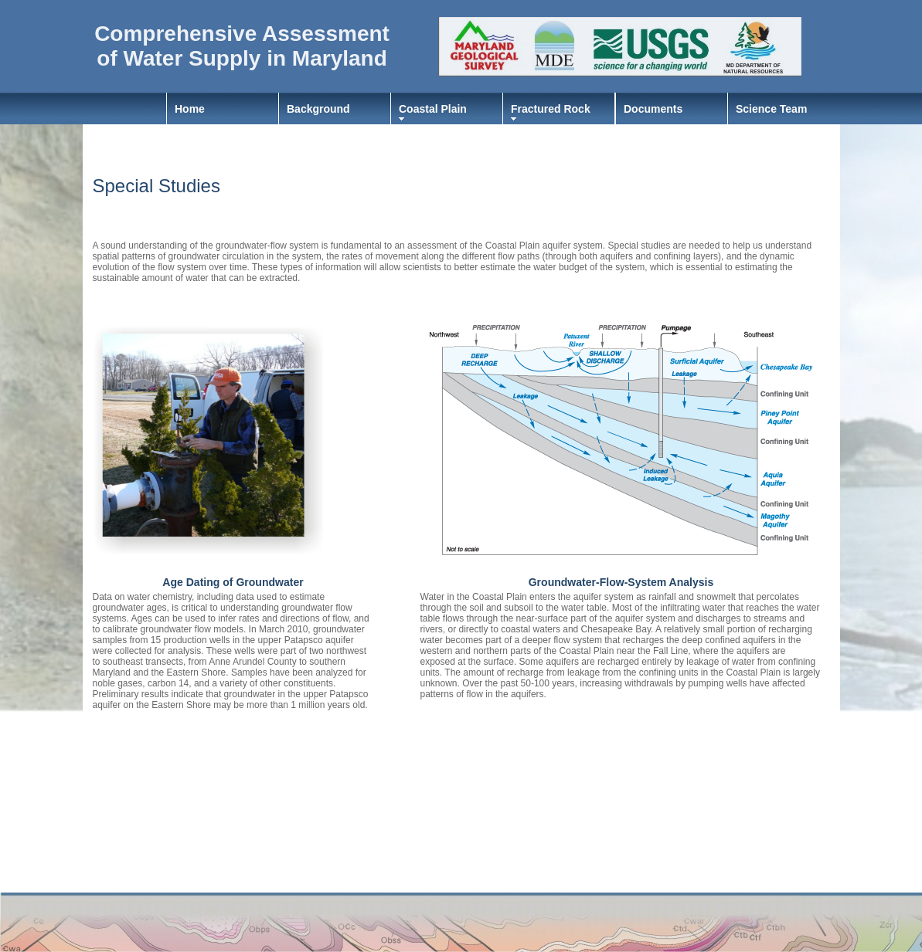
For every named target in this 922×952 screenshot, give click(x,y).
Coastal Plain (433, 109)
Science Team (771, 109)
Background (318, 109)
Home (190, 109)
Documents (653, 109)
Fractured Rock (550, 109)
